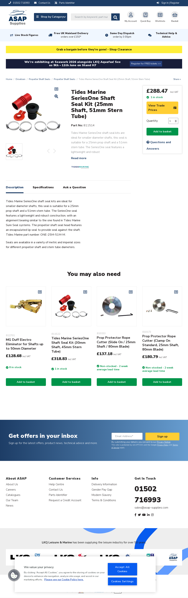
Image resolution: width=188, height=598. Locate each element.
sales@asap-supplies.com (151, 508)
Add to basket (162, 131)
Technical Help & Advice (166, 35)
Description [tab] (15, 187)
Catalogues (13, 495)
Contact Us (56, 489)
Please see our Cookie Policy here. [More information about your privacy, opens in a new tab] (64, 579)
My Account (131, 17)
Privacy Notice (163, 442)
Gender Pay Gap (102, 489)
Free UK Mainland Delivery (71, 35)
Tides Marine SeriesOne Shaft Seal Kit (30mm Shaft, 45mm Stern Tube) (70, 345)
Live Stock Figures (26, 35)
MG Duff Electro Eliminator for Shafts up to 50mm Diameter (24, 344)
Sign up (162, 436)
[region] (85, 574)
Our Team (12, 500)
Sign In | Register (168, 3)
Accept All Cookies (122, 569)
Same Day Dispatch (122, 35)
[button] (14, 575)
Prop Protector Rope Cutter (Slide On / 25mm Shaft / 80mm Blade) (116, 342)
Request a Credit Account (65, 500)
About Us (12, 484)
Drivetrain (20, 79)
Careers (11, 489)
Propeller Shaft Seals (39, 79)
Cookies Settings (122, 581)
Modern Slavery (101, 495)
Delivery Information (104, 484)
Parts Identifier (58, 495)
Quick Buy (145, 17)
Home (9, 79)
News (9, 505)
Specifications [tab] (43, 187)
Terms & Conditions (104, 500)
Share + (177, 79)
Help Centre (56, 484)
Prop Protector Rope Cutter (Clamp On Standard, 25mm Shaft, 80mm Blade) (160, 343)
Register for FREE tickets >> (146, 63)
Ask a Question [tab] (74, 187)
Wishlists (160, 17)
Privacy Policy (162, 445)
